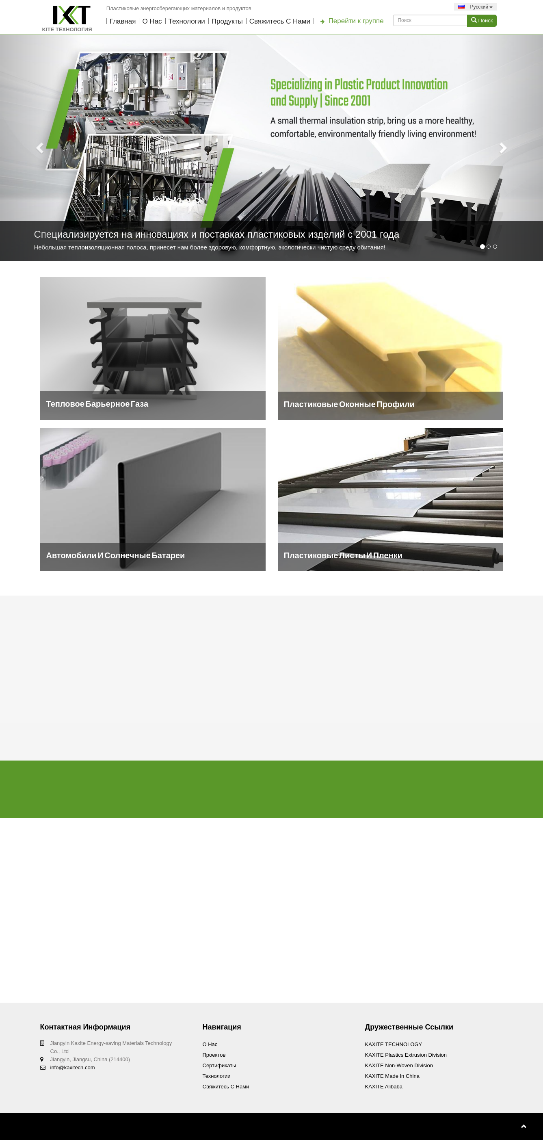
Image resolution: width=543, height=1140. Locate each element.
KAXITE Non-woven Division (399, 1065)
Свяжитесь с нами (279, 21)
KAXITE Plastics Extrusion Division (406, 1055)
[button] (41, 148)
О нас (152, 21)
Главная (123, 21)
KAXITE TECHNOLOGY (393, 1044)
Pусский (475, 7)
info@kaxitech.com (72, 1067)
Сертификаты (219, 1065)
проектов (214, 1055)
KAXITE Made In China (392, 1076)
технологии (187, 21)
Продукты (227, 21)
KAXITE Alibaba (384, 1087)
